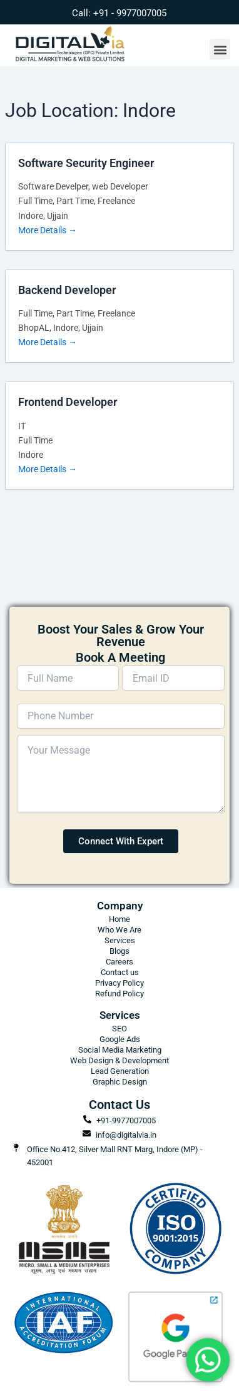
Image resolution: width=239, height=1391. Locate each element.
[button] (220, 49)
